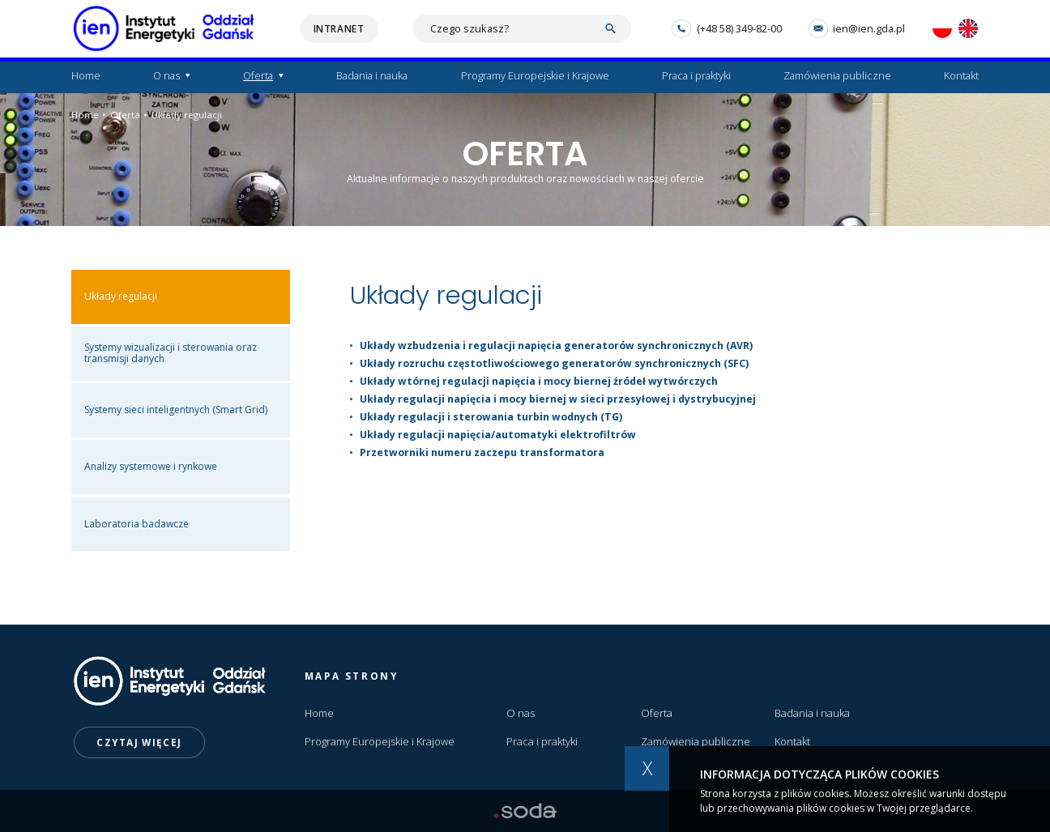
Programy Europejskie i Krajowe (535, 75)
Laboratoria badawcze (136, 524)
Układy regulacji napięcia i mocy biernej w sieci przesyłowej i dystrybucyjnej (558, 399)
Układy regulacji (183, 115)
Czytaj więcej (138, 742)
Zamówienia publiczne (837, 75)
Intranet (339, 29)
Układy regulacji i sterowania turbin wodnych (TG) (491, 417)
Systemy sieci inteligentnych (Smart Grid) (175, 409)
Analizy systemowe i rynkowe (150, 466)
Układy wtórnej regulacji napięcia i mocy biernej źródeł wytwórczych (539, 381)
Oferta (258, 75)
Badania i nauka (372, 75)
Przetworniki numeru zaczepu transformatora (482, 452)
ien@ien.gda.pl (857, 29)
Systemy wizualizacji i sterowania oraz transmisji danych (170, 353)
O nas (166, 75)
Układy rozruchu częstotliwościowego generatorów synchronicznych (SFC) (554, 363)
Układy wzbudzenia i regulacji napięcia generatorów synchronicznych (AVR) (556, 345)
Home (85, 75)
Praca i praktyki (696, 75)
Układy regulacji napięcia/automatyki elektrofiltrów (498, 435)
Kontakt (961, 75)
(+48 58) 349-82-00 (726, 29)
